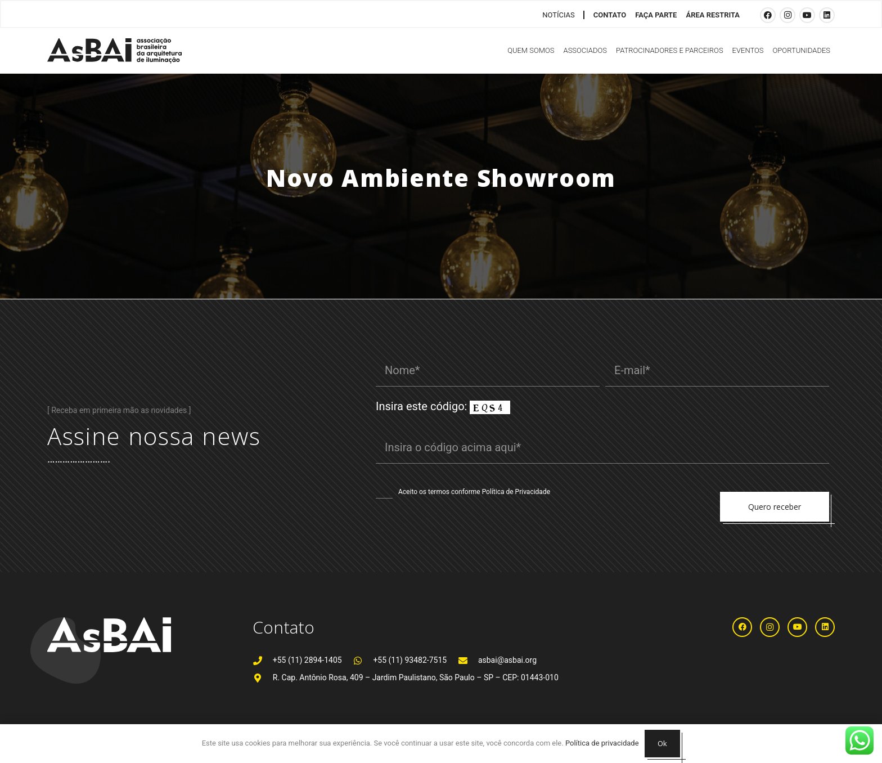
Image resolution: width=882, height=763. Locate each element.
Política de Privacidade (516, 492)
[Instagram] (787, 15)
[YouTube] (807, 15)
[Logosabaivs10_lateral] (114, 51)
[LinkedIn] (827, 15)
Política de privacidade (602, 743)
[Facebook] (768, 15)
